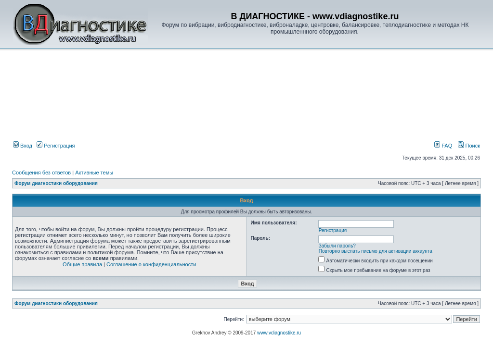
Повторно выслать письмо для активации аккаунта (375, 251)
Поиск (469, 145)
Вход (22, 145)
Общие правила (82, 264)
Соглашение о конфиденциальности (151, 264)
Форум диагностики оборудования (56, 183)
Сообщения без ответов (41, 172)
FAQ (443, 145)
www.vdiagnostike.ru (279, 332)
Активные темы (94, 172)
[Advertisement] (175, 75)
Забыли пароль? (337, 245)
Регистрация (56, 145)
